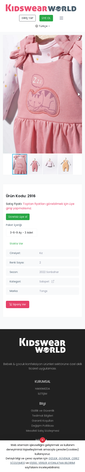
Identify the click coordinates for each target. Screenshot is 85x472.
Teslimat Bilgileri (42, 415)
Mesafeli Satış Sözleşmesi (42, 431)
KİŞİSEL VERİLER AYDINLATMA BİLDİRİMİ (52, 463)
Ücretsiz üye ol (17, 217)
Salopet (46, 281)
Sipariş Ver (17, 304)
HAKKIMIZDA (42, 389)
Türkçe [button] (41, 26)
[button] (79, 38)
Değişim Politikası (42, 426)
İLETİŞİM (42, 394)
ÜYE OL (46, 18)
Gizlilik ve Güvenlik (42, 410)
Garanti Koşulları (42, 421)
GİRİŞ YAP (27, 18)
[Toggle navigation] (61, 18)
